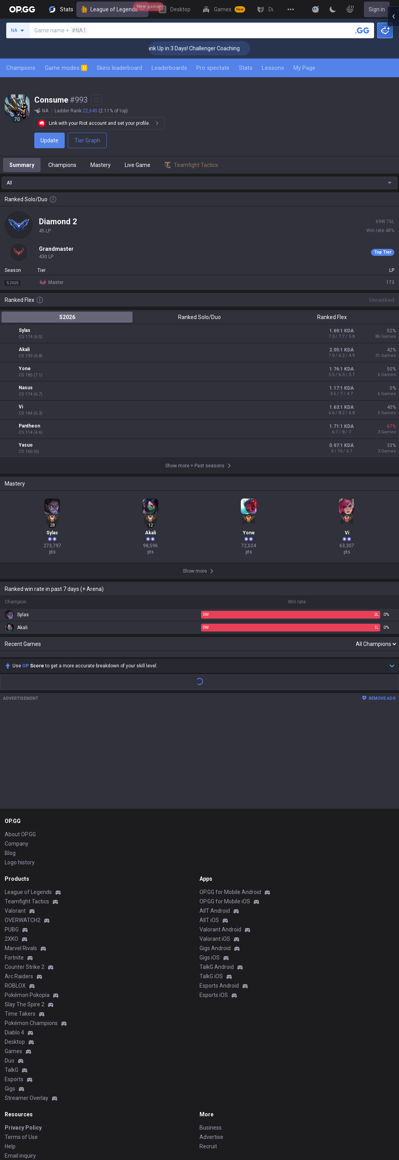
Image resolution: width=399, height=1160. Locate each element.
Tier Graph (87, 140)
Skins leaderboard (119, 67)
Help (10, 1056)
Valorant (15, 821)
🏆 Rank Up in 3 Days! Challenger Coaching (209, 48)
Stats (245, 67)
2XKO (11, 849)
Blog (10, 763)
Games (13, 961)
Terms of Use (21, 1047)
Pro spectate (213, 67)
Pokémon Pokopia (27, 905)
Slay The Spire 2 (24, 914)
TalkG (11, 980)
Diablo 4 (14, 942)
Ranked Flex (332, 317)
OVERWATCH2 (23, 830)
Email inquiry (20, 1065)
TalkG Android (217, 877)
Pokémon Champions (31, 933)
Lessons (273, 67)
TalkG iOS (211, 886)
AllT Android (215, 821)
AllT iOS (209, 830)
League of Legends (112, 9)
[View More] (290, 9)
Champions (20, 67)
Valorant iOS (215, 849)
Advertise (211, 1047)
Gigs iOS (210, 867)
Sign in (377, 9)
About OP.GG (20, 744)
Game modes (66, 67)
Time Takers (20, 924)
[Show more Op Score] (392, 575)
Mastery (100, 165)
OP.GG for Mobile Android (230, 802)
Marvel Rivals (21, 858)
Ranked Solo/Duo (199, 317)
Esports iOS (214, 905)
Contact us (18, 1075)
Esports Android (219, 895)
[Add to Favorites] (96, 99)
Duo (9, 970)
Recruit (208, 1056)
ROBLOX (15, 895)
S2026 (67, 317)
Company (16, 753)
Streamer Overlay (26, 1008)
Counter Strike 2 (24, 877)
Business (211, 1037)
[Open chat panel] (393, 140)
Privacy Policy (23, 1037)
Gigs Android (215, 858)
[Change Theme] (333, 9)
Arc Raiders (19, 886)
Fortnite (14, 867)
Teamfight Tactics (27, 811)
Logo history (20, 772)
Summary (21, 165)
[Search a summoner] (362, 30)
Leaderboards (169, 67)
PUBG (12, 839)
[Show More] (315, 9)
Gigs (10, 998)
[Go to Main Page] (22, 9)
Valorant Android (220, 839)
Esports (14, 989)
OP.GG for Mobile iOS (225, 811)
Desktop (15, 952)
